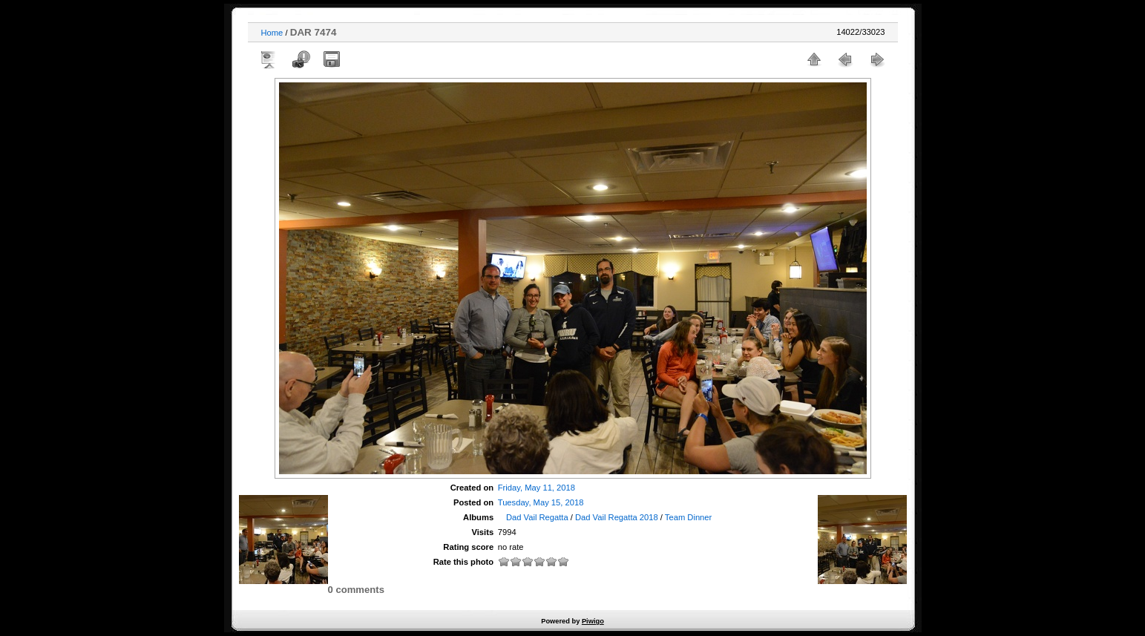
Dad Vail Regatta (537, 517)
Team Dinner (688, 517)
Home (272, 32)
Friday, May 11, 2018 (536, 487)
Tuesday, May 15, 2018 (541, 502)
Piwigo (593, 621)
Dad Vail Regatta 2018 (616, 517)
